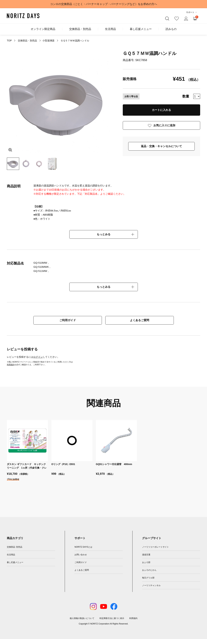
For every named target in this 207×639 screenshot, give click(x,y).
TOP (9, 40)
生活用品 (110, 29)
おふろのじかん (149, 570)
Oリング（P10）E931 (63, 464)
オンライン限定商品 (43, 29)
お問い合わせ (80, 554)
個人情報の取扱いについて (82, 618)
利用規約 (10, 365)
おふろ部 (146, 562)
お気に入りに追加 (164, 125)
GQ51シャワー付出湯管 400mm (114, 464)
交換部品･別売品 (14, 547)
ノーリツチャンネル (151, 585)
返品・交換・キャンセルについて (161, 146)
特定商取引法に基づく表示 (111, 618)
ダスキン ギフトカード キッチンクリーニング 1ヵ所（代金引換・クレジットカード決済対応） (27, 468)
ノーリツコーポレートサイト (155, 547)
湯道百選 (146, 554)
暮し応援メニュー (141, 29)
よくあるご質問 (139, 320)
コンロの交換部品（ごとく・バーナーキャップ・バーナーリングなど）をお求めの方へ (103, 4)
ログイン (38, 357)
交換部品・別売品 (80, 29)
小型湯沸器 (48, 40)
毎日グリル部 (148, 578)
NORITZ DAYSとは (83, 547)
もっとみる (103, 234)
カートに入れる (161, 109)
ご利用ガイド (67, 320)
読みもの (171, 29)
